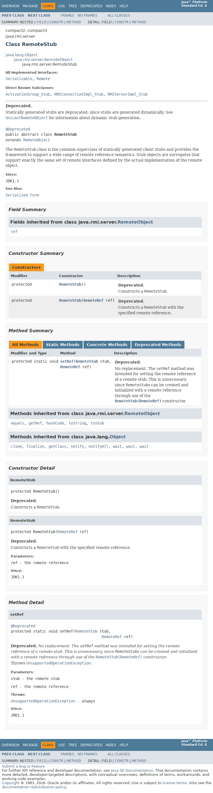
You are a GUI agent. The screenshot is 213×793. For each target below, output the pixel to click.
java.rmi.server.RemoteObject (43, 59)
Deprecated (91, 6)
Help (124, 6)
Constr (56, 22)
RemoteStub (70, 284)
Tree (73, 6)
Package (30, 6)
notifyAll (98, 446)
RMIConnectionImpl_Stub (78, 94)
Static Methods (62, 344)
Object (118, 436)
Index (111, 6)
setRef (66, 361)
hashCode (55, 423)
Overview (10, 6)
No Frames (87, 15)
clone (16, 446)
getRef (35, 423)
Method (74, 22)
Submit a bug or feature (23, 766)
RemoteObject (36, 140)
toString (77, 423)
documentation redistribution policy (34, 787)
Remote (43, 78)
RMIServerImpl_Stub (128, 94)
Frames (67, 15)
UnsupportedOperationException (43, 701)
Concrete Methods (107, 344)
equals (17, 423)
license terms (175, 783)
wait (117, 446)
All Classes (119, 15)
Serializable (19, 78)
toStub (97, 423)
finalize (35, 446)
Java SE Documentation (132, 770)
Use (61, 6)
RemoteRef (93, 300)
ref (14, 231)
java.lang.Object (21, 55)
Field (41, 22)
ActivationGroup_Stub (28, 94)
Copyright (10, 783)
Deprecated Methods (158, 344)
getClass (57, 446)
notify (77, 446)
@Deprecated (18, 129)
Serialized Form (22, 195)
